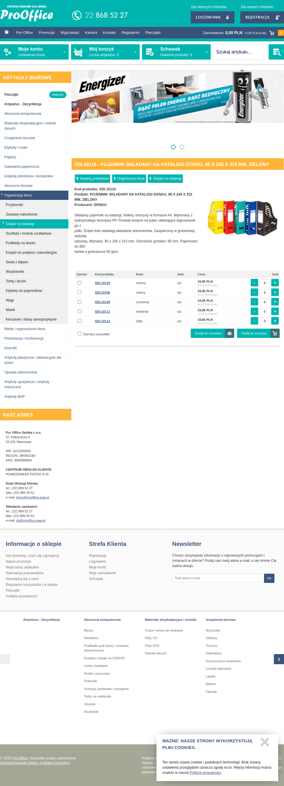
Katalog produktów (94, 178)
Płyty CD (151, 638)
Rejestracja (262, 17)
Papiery (10, 157)
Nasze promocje (18, 561)
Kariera (91, 32)
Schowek (96, 579)
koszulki (10, 348)
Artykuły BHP (14, 397)
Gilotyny (211, 638)
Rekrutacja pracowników (24, 573)
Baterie (211, 684)
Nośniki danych (156, 653)
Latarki (210, 676)
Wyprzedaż (69, 32)
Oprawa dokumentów (20, 372)
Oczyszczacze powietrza (223, 661)
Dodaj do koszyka (254, 333)
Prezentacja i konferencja (23, 338)
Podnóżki (90, 681)
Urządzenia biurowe (19, 138)
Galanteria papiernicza (21, 167)
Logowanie (212, 17)
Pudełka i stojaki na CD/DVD (104, 658)
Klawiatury (91, 638)
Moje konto (97, 567)
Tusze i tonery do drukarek (164, 630)
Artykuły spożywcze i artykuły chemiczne (26, 384)
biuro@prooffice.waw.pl (32, 497)
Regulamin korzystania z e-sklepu (32, 585)
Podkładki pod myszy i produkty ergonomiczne (106, 648)
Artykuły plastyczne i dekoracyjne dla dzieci (32, 360)
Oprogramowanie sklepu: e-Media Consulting (35, 763)
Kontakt (109, 32)
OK (269, 578)
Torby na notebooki (97, 696)
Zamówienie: (243, 33)
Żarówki (211, 691)
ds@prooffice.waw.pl (30, 520)
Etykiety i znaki (15, 148)
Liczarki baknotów (218, 668)
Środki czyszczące (97, 673)
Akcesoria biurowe (18, 186)
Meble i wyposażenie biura (24, 329)
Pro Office (24, 32)
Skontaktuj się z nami (22, 579)
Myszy (88, 630)
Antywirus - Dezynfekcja (41, 619)
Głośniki (89, 704)
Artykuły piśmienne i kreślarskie (28, 176)
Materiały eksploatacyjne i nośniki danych (30, 125)
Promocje (47, 32)
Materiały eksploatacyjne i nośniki (170, 619)
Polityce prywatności (205, 774)
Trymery (211, 645)
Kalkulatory (213, 653)
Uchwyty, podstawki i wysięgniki (106, 689)
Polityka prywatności (21, 596)
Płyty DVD (152, 645)
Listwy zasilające (96, 665)
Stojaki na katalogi (167, 178)
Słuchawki (91, 711)
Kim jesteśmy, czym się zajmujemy (32, 556)
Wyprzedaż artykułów (22, 567)
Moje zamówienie (102, 573)
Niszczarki (213, 630)
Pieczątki (153, 32)
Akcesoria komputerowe (22, 114)
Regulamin (130, 32)
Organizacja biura (131, 178)
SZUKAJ (276, 52)
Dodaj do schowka (208, 333)
